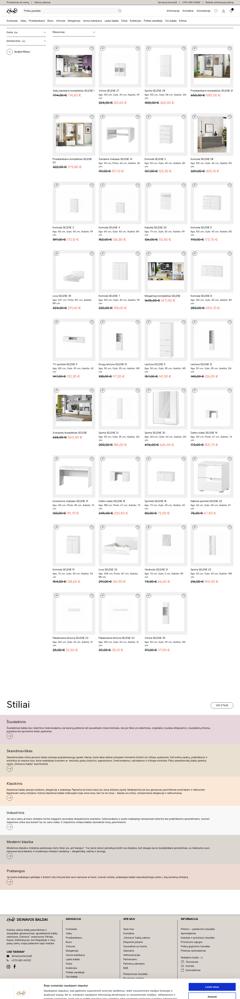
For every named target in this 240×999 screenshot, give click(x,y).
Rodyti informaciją (171, 992)
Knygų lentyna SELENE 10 (113, 364)
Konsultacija (203, 10)
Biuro (51, 20)
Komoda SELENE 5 (201, 227)
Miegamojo (74, 20)
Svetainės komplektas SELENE (70, 432)
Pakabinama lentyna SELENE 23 (70, 637)
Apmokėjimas (188, 933)
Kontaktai (188, 10)
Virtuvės (60, 20)
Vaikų (23, 20)
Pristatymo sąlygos (191, 942)
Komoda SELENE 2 (155, 159)
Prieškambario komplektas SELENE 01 (212, 90)
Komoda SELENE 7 (109, 295)
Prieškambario (37, 20)
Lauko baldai (112, 20)
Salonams (128, 950)
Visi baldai (171, 20)
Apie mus (128, 929)
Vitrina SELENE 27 (109, 90)
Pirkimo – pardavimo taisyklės (198, 929)
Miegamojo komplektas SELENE (162, 295)
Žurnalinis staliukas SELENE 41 (115, 159)
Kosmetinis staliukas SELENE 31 (70, 501)
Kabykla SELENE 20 (155, 227)
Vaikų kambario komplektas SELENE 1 (73, 90)
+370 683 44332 (191, 2)
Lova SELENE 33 (108, 569)
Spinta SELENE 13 (108, 432)
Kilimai (183, 20)
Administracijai (131, 955)
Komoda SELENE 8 (201, 295)
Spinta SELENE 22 (201, 569)
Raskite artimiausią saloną (219, 2)
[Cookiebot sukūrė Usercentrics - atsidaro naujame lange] (21, 992)
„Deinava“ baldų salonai (136, 937)
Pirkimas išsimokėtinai (193, 950)
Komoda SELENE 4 (109, 227)
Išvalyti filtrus (22, 51)
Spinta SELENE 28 (155, 90)
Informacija (173, 10)
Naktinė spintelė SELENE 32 (206, 501)
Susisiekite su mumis (135, 946)
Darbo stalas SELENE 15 (112, 501)
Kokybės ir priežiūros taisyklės (198, 937)
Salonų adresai (42, 2)
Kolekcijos (135, 20)
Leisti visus (212, 967)
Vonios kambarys (92, 20)
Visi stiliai (222, 705)
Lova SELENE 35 (62, 295)
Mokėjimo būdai (190, 957)
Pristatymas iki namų (18, 2)
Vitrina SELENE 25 (155, 637)
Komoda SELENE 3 (63, 227)
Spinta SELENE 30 (155, 432)
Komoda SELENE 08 (202, 159)
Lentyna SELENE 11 (155, 364)
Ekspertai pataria (133, 942)
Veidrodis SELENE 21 (156, 569)
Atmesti (212, 977)
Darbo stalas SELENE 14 (204, 432)
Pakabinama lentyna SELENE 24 (116, 637)
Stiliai (124, 20)
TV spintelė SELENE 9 (65, 364)
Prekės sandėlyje (153, 20)
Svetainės (12, 20)
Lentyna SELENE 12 (201, 364)
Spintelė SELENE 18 (155, 501)
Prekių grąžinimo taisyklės (195, 946)
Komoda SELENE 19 (63, 569)
